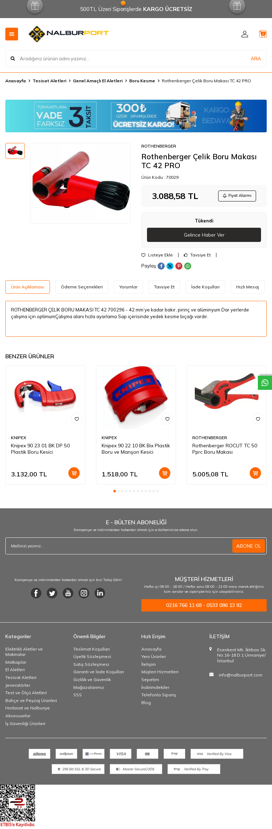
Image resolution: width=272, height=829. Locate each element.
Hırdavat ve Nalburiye (27, 709)
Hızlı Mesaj (247, 288)
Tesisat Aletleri (49, 80)
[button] (114, 493)
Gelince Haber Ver (204, 236)
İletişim (148, 666)
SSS (77, 696)
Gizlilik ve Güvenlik (92, 681)
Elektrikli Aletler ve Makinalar (24, 653)
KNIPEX (18, 439)
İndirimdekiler (155, 689)
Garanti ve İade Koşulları (98, 673)
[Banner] (136, 116)
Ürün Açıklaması (27, 288)
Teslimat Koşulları (91, 650)
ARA (256, 58)
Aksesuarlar (17, 717)
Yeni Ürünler (153, 658)
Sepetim (150, 681)
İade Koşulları (205, 288)
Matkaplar (15, 664)
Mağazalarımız (88, 689)
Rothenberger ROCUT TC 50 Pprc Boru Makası (224, 450)
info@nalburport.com (240, 676)
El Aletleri (15, 671)
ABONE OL (248, 548)
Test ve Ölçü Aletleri (26, 694)
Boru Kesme (142, 80)
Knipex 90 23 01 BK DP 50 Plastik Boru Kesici (40, 450)
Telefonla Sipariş (158, 696)
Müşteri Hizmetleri (159, 673)
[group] (80, 183)
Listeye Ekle (157, 257)
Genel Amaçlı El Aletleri (98, 80)
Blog (146, 704)
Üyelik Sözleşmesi (92, 658)
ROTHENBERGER (158, 146)
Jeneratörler (17, 687)
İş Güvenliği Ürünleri (25, 725)
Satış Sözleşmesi (91, 666)
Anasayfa (15, 80)
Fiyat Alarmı (235, 196)
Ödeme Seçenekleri (82, 288)
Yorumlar (128, 288)
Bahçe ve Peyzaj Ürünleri (31, 702)
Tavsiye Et (197, 257)
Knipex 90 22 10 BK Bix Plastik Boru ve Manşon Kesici (136, 450)
